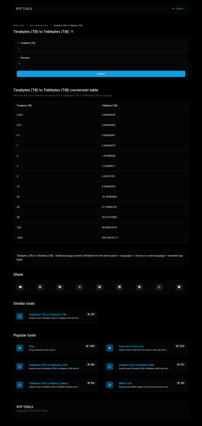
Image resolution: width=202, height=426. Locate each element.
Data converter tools (39, 25)
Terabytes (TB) (26, 43)
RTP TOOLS (24, 9)
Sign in (177, 8)
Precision (23, 58)
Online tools (18, 25)
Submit (101, 73)
